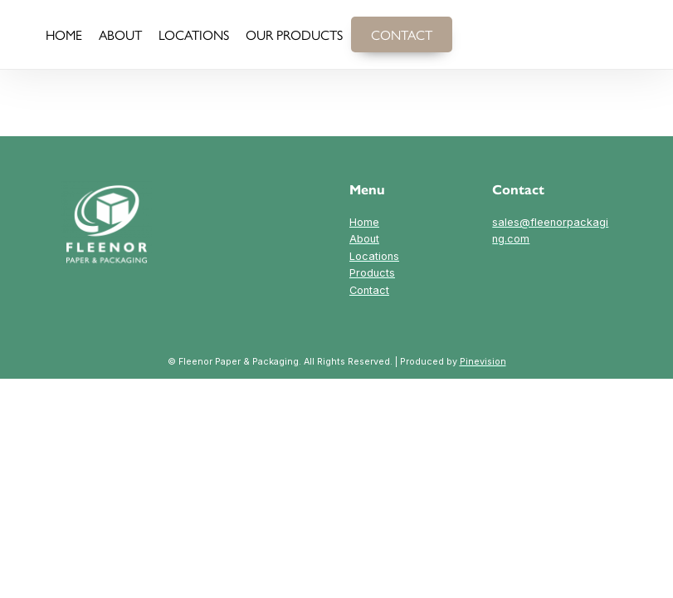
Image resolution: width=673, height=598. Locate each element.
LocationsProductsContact (373, 272)
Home (364, 222)
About (364, 239)
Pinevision (483, 360)
